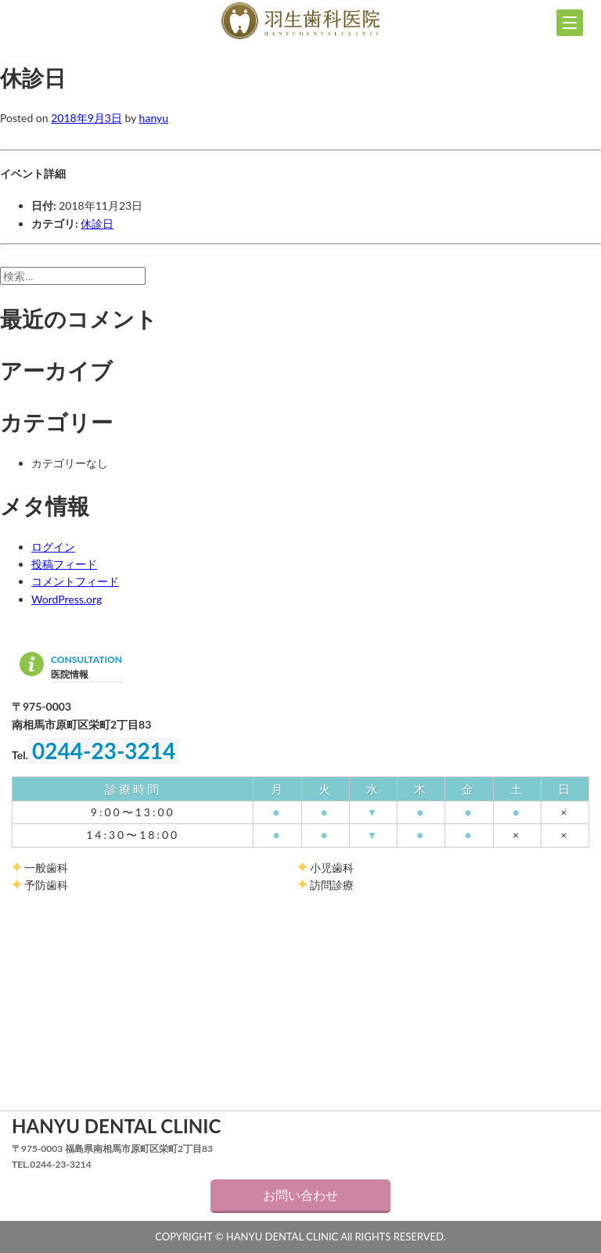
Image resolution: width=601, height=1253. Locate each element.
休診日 (97, 223)
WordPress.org (66, 599)
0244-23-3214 (103, 750)
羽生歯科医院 (300, 21)
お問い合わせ (300, 1194)
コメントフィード (75, 581)
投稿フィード (64, 564)
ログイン (53, 546)
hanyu (153, 117)
